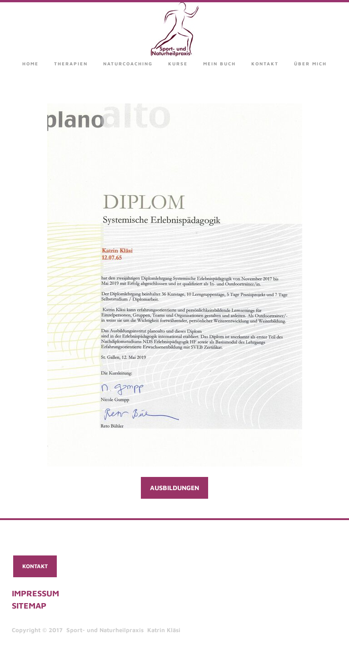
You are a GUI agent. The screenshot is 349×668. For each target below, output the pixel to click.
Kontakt (265, 63)
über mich (310, 63)
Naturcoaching (128, 63)
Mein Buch (219, 63)
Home (30, 63)
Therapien (71, 63)
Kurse (178, 63)
